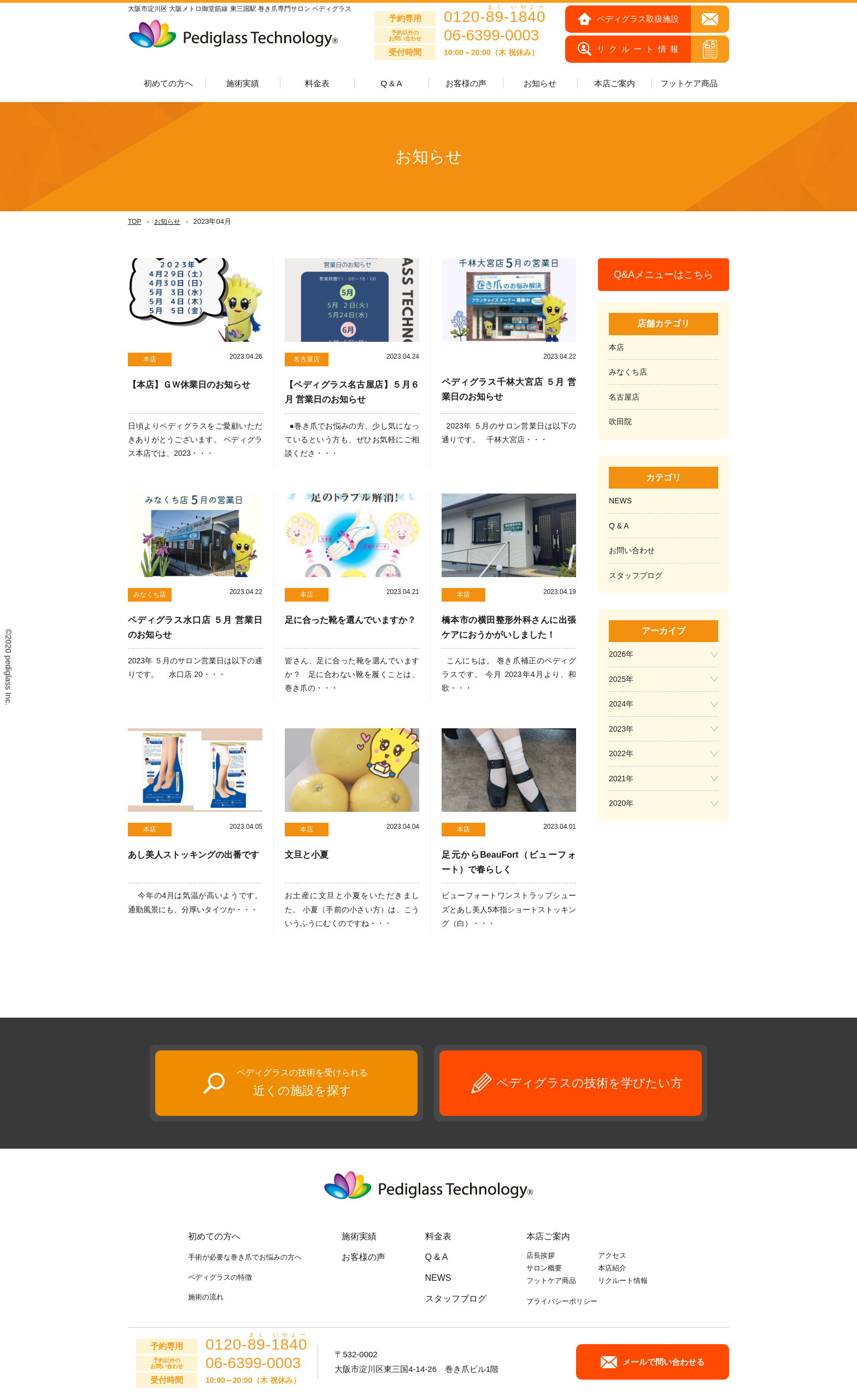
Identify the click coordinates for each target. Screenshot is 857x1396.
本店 (616, 347)
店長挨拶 (540, 1255)
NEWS (620, 500)
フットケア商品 (689, 83)
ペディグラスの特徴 (220, 1277)
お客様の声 (465, 83)
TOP (134, 221)
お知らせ (167, 221)
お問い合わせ (632, 550)
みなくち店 (628, 371)
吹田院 (620, 421)
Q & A (391, 83)
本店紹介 (612, 1268)
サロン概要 (544, 1268)
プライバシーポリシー (561, 1301)
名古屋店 (624, 397)
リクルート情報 (623, 1280)
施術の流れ (206, 1297)
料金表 (317, 83)
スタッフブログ (635, 575)
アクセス (612, 1255)
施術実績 (359, 1236)
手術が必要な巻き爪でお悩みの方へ (245, 1257)
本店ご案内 (548, 1236)
